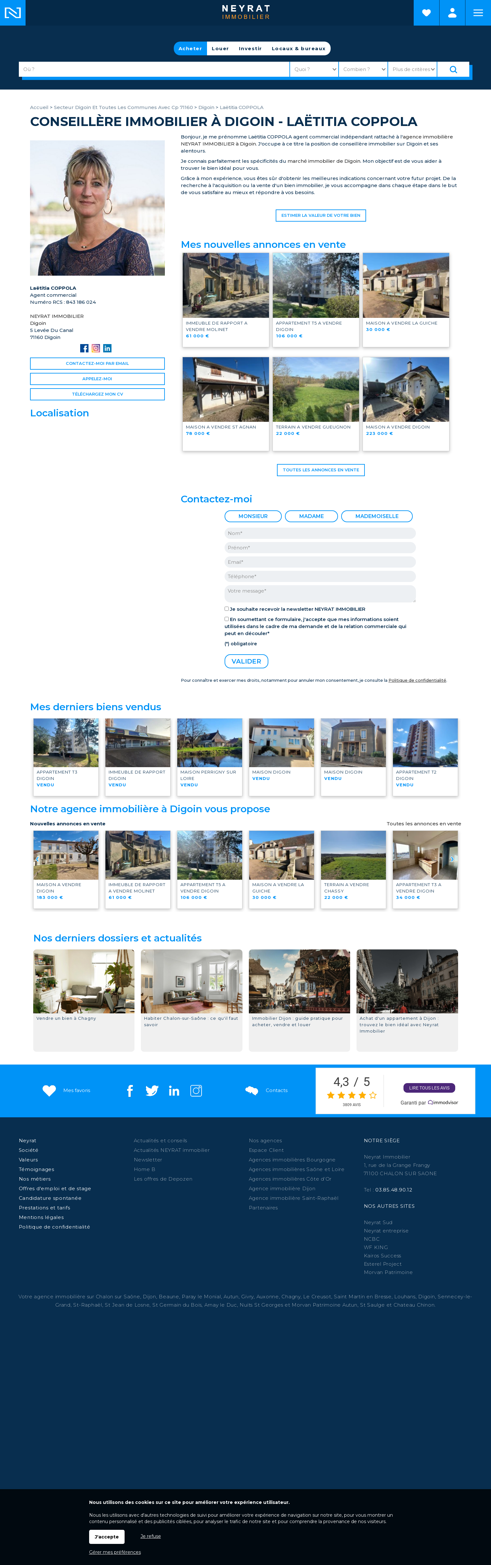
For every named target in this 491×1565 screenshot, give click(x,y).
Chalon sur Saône (118, 1297)
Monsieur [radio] (253, 516)
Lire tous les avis (429, 1087)
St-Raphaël (87, 1305)
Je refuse (151, 1536)
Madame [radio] (311, 516)
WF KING (376, 1247)
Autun (231, 1297)
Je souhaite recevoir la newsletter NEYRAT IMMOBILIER (297, 609)
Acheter (191, 48)
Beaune (169, 1297)
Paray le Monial (201, 1297)
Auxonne (268, 1297)
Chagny (291, 1297)
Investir (250, 48)
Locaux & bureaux (299, 48)
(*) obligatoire (241, 644)
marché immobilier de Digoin (324, 161)
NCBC (372, 1239)
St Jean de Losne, (128, 1305)
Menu (478, 13)
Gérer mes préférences (115, 1552)
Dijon (149, 1297)
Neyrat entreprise (386, 1231)
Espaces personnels (452, 13)
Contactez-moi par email (97, 363)
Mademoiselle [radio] (377, 516)
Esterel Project (383, 1264)
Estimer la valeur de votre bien (320, 215)
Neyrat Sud (378, 1222)
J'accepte (107, 1537)
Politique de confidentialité (417, 680)
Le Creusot (317, 1297)
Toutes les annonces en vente (321, 470)
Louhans (404, 1297)
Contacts (266, 1090)
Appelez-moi (97, 378)
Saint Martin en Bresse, (363, 1297)
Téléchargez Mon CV (97, 394)
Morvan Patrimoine (388, 1272)
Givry (247, 1297)
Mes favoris (65, 1090)
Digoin (426, 1297)
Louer (220, 48)
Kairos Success (383, 1256)
